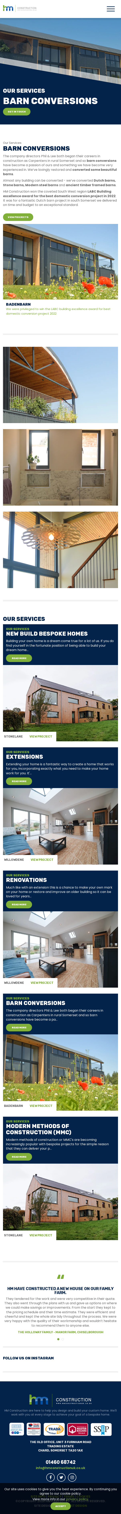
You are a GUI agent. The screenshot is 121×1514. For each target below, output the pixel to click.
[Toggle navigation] (111, 9)
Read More (19, 658)
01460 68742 (61, 1462)
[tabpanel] (60, 683)
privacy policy (77, 1499)
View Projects (18, 217)
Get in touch (17, 111)
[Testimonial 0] (58, 1339)
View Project (40, 736)
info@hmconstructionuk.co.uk (60, 1468)
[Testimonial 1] (63, 1339)
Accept (60, 1506)
